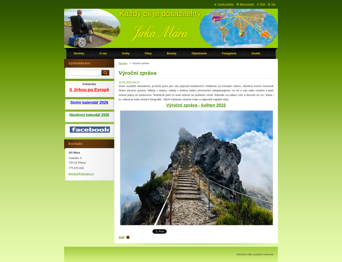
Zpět (122, 237)
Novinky (123, 63)
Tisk (273, 4)
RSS (262, 4)
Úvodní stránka (226, 4)
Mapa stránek (247, 4)
